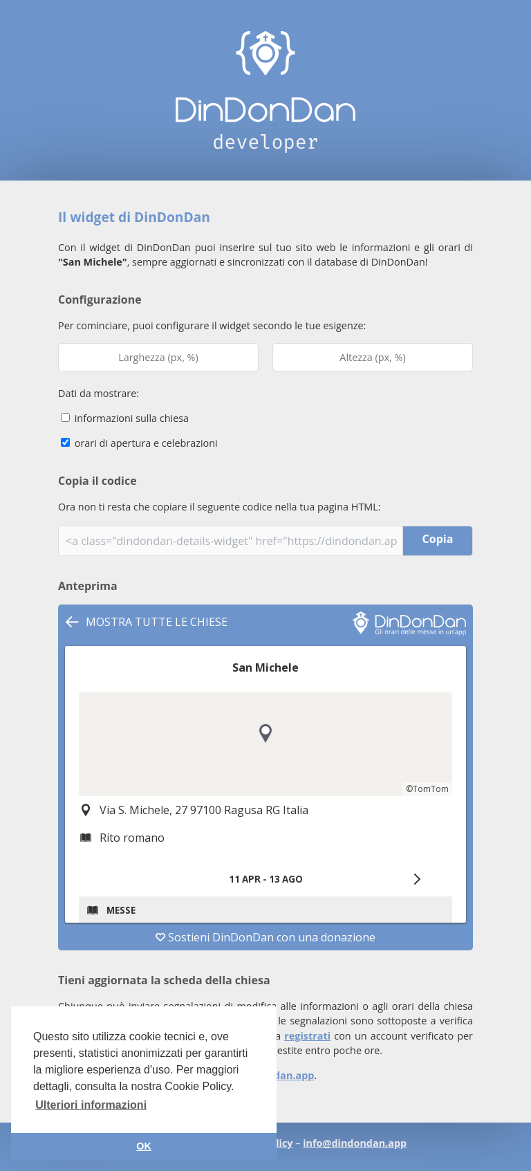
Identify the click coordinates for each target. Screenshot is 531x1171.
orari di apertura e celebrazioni (139, 443)
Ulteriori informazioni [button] (91, 1105)
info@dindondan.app (355, 1143)
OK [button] (143, 1146)
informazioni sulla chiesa (125, 418)
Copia (438, 538)
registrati (307, 1035)
